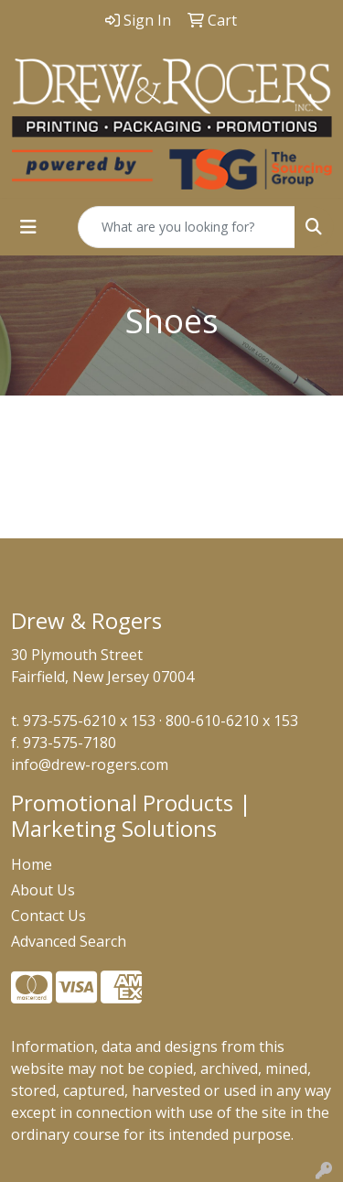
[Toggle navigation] (28, 227)
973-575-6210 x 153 (89, 720)
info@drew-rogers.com (89, 764)
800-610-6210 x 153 (232, 720)
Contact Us (48, 915)
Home (31, 864)
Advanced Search (68, 941)
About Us (43, 890)
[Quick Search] (186, 227)
